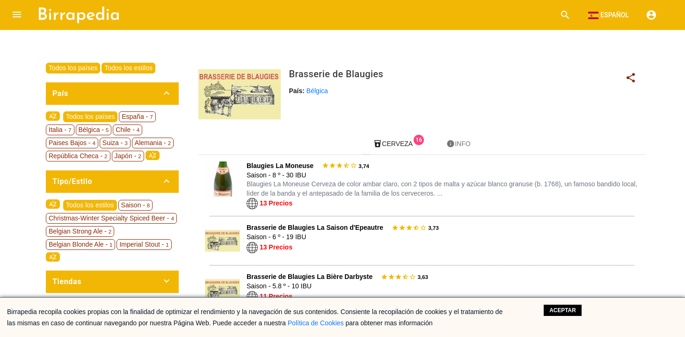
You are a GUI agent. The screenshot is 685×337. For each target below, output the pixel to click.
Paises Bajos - (72, 143)
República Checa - (78, 156)
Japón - (128, 156)
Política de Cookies (316, 323)
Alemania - (153, 143)
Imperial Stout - (143, 244)
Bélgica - (94, 129)
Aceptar (562, 310)
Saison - (135, 205)
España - (137, 116)
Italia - (60, 129)
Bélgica (317, 91)
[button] (17, 15)
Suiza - (115, 143)
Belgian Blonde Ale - (80, 244)
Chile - (127, 129)
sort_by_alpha (53, 116)
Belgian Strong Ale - (80, 231)
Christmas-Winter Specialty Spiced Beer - (111, 218)
